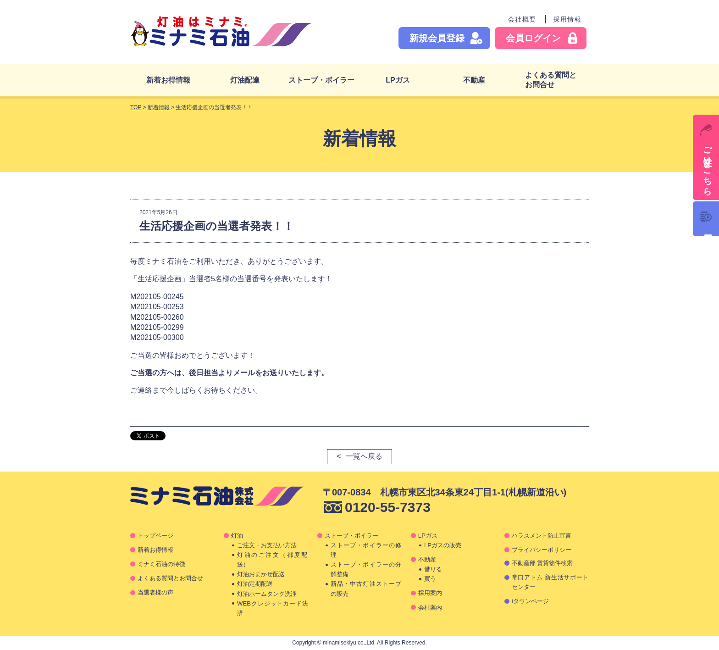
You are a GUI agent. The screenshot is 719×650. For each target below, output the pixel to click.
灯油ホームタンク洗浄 (267, 593)
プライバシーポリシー (541, 549)
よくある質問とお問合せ (550, 80)
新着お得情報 (168, 80)
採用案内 (430, 592)
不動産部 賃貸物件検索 (542, 563)
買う (430, 578)
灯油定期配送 (255, 583)
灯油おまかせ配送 (261, 574)
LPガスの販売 (442, 545)
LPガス (397, 80)
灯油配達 (245, 80)
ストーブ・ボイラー (321, 80)
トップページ (155, 535)
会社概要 (522, 19)
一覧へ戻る (364, 456)
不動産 (474, 80)
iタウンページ (530, 601)
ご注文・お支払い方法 (267, 545)
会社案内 (430, 607)
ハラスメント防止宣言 (541, 535)
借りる (433, 569)
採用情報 (567, 19)
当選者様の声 (155, 592)
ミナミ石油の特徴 (161, 564)
